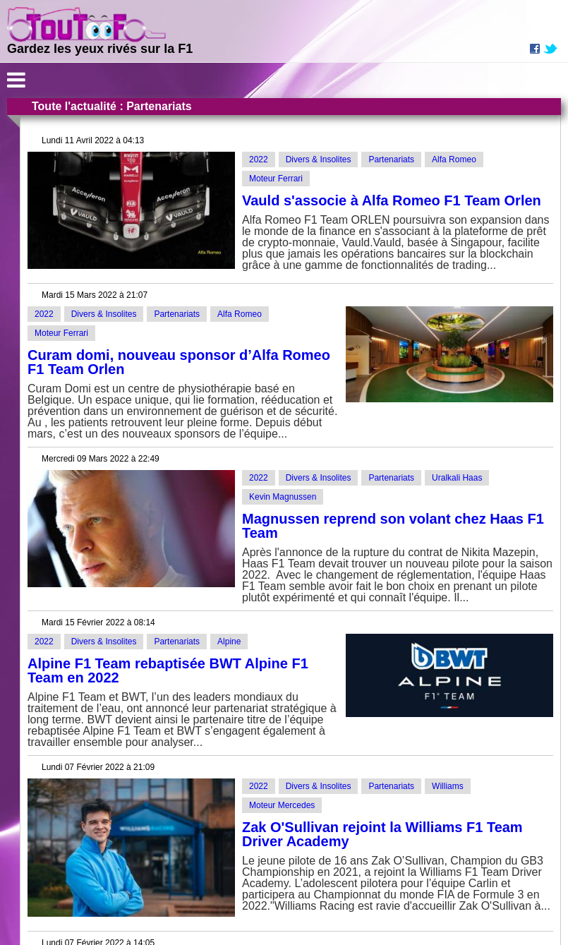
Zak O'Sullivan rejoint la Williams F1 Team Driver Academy (382, 834)
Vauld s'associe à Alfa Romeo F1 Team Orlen (391, 200)
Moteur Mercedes (282, 805)
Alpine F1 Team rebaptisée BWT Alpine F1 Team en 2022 (168, 670)
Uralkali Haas (457, 478)
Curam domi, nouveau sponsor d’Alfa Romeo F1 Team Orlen (179, 362)
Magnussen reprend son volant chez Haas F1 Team (393, 526)
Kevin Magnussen (282, 497)
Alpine (229, 641)
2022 (258, 159)
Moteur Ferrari (276, 178)
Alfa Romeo (454, 159)
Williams (448, 786)
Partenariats (391, 159)
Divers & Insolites (318, 159)
